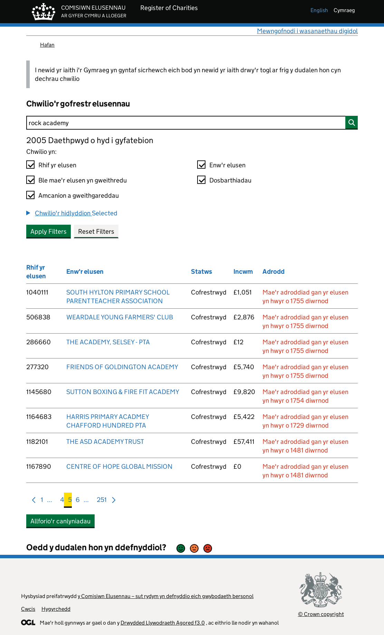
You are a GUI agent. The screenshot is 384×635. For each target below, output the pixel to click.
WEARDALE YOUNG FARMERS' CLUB (119, 317)
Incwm (243, 272)
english (319, 10)
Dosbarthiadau (230, 180)
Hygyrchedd (55, 609)
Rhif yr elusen (57, 165)
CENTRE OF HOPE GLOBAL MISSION (119, 466)
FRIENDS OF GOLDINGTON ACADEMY (122, 367)
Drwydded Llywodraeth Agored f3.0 (163, 622)
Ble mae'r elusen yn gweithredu (82, 180)
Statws (201, 272)
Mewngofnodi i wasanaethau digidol (307, 31)
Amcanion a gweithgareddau (78, 195)
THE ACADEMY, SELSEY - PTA (108, 342)
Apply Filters (48, 231)
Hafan (47, 44)
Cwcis (28, 609)
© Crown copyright (321, 614)
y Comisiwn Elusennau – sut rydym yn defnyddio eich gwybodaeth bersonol (165, 596)
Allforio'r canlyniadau (60, 521)
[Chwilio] (192, 123)
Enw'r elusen (227, 165)
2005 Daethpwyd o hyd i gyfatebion (89, 140)
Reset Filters (96, 231)
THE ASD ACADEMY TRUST (105, 442)
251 (102, 501)
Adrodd (273, 272)
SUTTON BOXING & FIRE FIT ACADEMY (122, 392)
